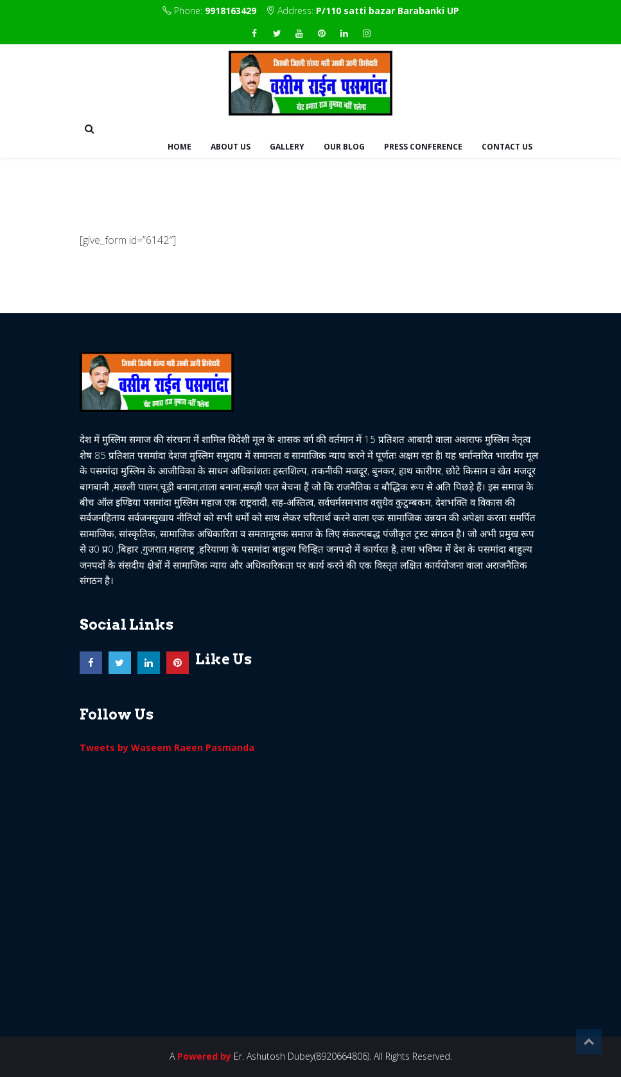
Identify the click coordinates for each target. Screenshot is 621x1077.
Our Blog (344, 146)
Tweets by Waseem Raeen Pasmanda (167, 747)
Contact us (507, 146)
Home (179, 146)
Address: (362, 10)
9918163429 (230, 10)
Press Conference (423, 146)
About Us (230, 146)
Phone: (209, 10)
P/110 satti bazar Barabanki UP (387, 10)
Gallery (287, 146)
